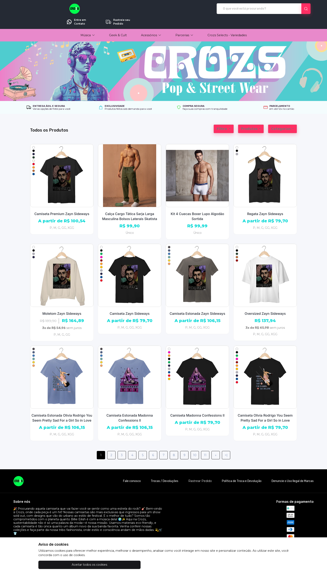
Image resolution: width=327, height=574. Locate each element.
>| (226, 443)
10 (194, 443)
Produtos (249, 117)
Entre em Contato (251, 8)
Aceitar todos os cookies (59, 565)
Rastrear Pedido (200, 469)
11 (205, 443)
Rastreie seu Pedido (292, 8)
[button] (88, 23)
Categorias (281, 117)
